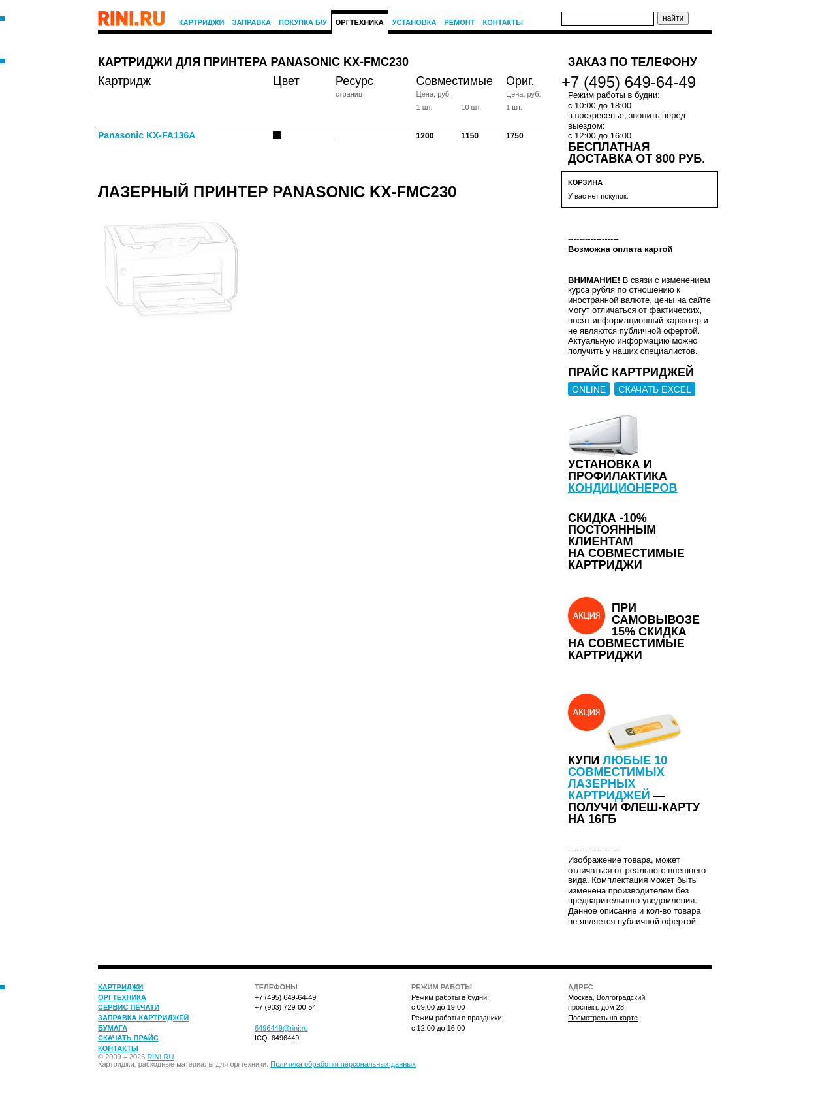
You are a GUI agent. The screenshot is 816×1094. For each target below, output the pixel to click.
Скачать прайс (128, 1038)
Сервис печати (128, 1007)
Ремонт (459, 22)
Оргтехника (360, 22)
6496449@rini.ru (281, 1028)
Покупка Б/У (303, 22)
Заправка (252, 22)
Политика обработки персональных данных (343, 1064)
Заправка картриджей (143, 1018)
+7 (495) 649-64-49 (628, 82)
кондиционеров (623, 487)
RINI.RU (160, 1057)
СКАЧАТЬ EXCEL (654, 389)
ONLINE (589, 389)
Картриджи (202, 22)
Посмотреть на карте (603, 1018)
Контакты (502, 22)
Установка (414, 22)
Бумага (112, 1028)
